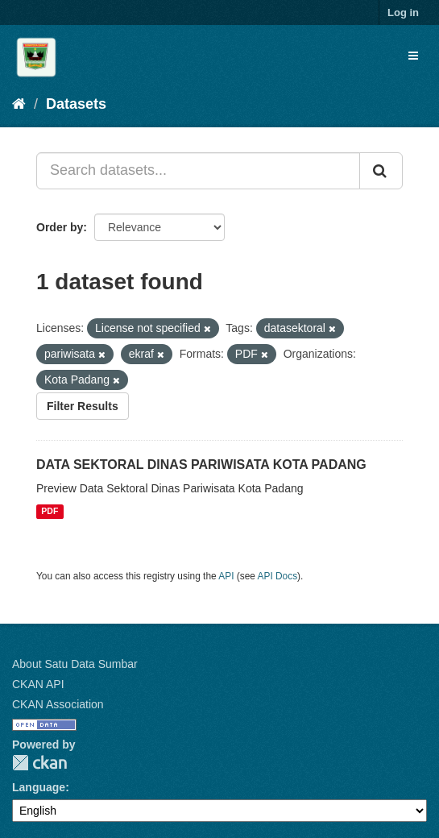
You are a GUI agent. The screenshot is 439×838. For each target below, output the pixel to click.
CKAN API (38, 684)
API (226, 576)
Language (38, 787)
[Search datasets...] (198, 170)
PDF (49, 511)
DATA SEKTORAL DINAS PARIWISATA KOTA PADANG (201, 464)
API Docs (278, 576)
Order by (59, 227)
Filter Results (82, 406)
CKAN (39, 762)
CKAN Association (58, 704)
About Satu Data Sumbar (75, 664)
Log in (403, 12)
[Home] (19, 104)
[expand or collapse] (413, 55)
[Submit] (381, 170)
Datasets (76, 104)
